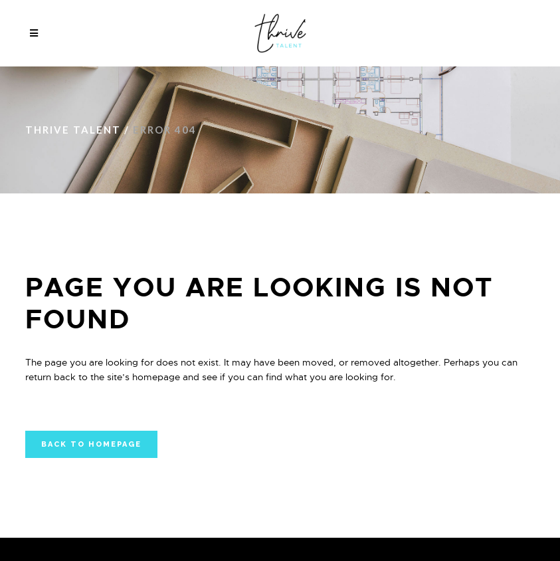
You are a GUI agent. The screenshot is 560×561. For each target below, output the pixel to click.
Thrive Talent (73, 130)
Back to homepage (91, 444)
